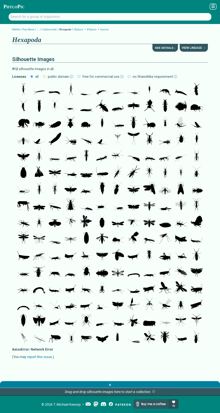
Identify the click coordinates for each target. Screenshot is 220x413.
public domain (60, 77)
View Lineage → (194, 48)
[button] (153, 392)
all (37, 77)
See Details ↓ (165, 47)
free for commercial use (103, 77)
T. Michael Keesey (67, 404)
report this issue (39, 357)
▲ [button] (110, 384)
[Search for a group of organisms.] (110, 17)
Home (16, 29)
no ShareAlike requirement (155, 77)
